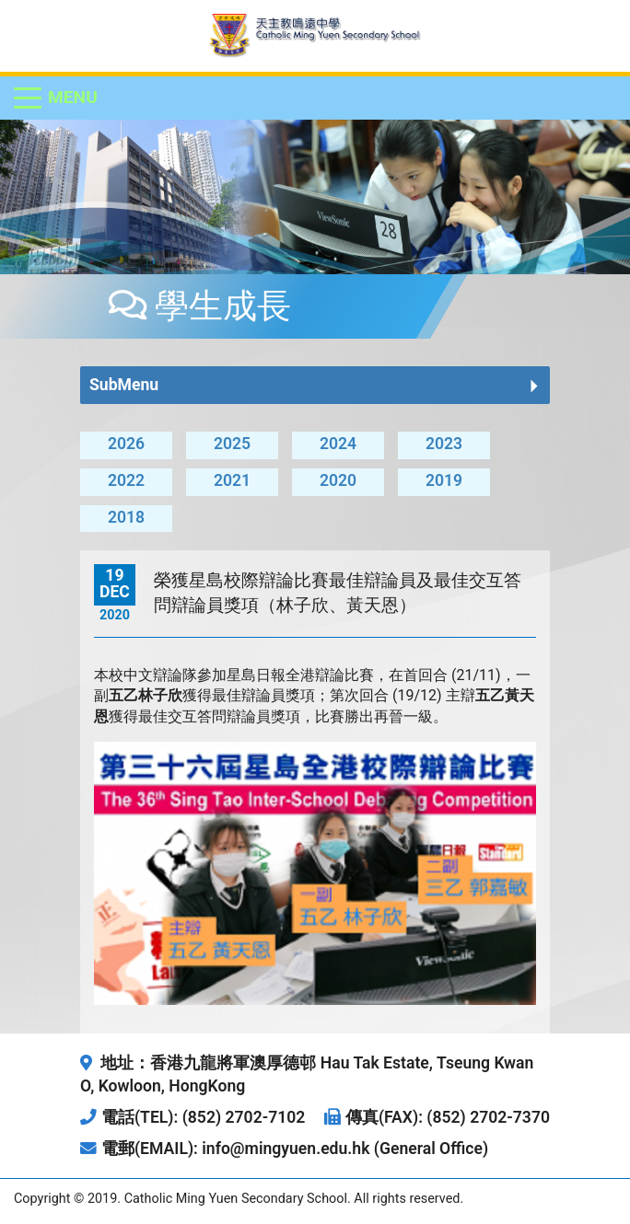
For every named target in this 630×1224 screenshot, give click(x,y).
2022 (126, 480)
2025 (232, 443)
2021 (232, 480)
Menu (73, 97)
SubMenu (123, 384)
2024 (338, 443)
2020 (338, 480)
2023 (444, 443)
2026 (126, 443)
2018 (126, 517)
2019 (444, 480)
